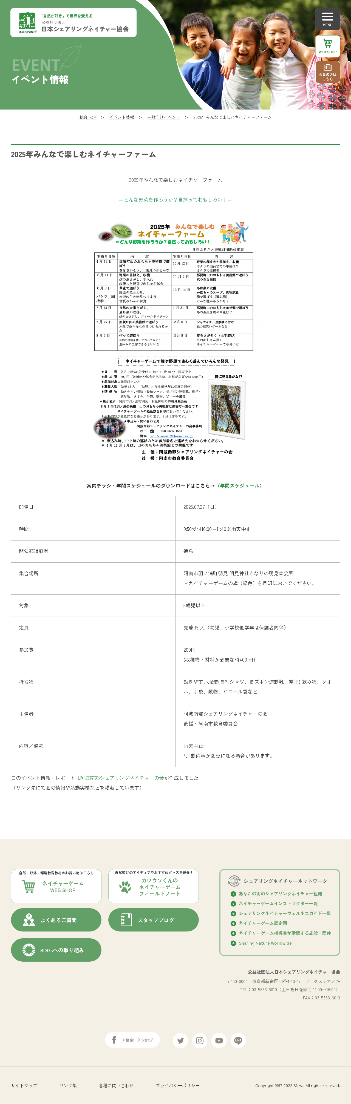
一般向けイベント (163, 117)
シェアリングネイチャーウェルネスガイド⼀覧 (285, 913)
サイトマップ (24, 1083)
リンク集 (68, 1083)
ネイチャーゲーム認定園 (263, 923)
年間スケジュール (239, 485)
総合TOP (88, 117)
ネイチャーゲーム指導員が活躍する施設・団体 (285, 933)
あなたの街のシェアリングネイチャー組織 (280, 893)
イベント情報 (121, 117)
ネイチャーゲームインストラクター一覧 (278, 903)
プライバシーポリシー (178, 1083)
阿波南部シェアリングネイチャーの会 (122, 777)
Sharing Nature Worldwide (265, 942)
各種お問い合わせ (116, 1083)
